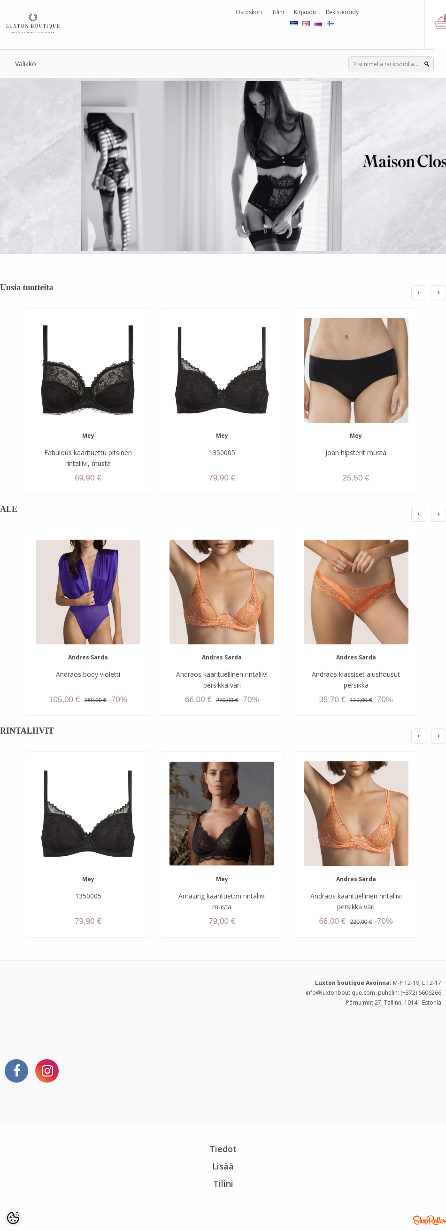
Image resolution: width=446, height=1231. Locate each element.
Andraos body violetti (88, 674)
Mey (88, 436)
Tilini (278, 12)
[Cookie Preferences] (13, 1217)
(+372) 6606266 (420, 993)
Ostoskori (249, 12)
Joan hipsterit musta (355, 452)
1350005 (222, 452)
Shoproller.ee (429, 1220)
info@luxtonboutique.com (340, 993)
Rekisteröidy (342, 12)
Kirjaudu (305, 12)
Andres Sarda (88, 657)
